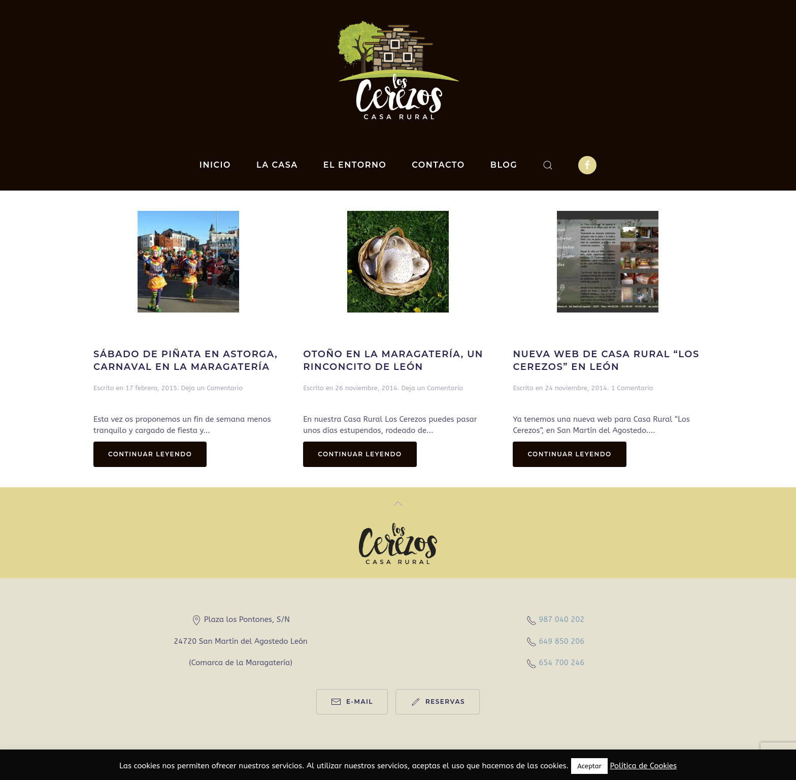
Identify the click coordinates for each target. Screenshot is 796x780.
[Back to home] (398, 70)
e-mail (352, 702)
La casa (277, 165)
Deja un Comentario (212, 388)
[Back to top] (398, 503)
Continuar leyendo (150, 454)
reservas (437, 702)
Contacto (438, 165)
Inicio (215, 165)
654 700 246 (561, 662)
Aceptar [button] (589, 766)
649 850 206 (561, 641)
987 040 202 (561, 619)
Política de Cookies (643, 765)
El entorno (354, 165)
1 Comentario (632, 388)
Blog (503, 165)
